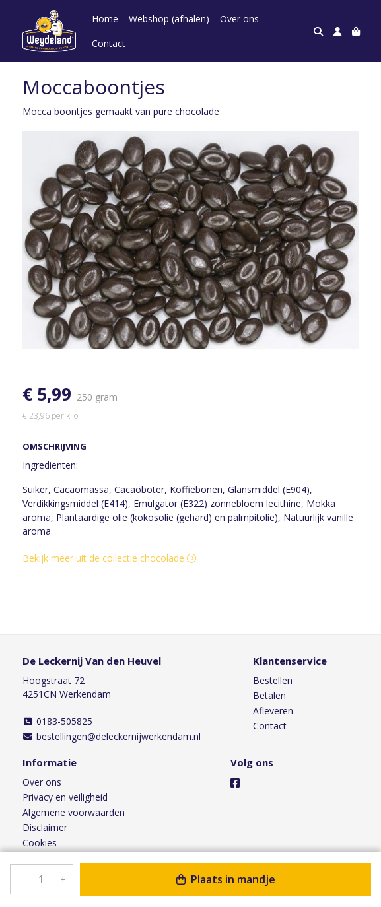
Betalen (269, 695)
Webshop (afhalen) (169, 19)
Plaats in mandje (225, 879)
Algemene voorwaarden (73, 812)
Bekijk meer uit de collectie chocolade (109, 558)
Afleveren (273, 710)
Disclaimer (44, 827)
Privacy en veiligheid (65, 797)
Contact (108, 43)
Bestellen (273, 680)
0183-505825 (57, 721)
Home (105, 19)
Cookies (39, 842)
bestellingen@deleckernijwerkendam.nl (111, 736)
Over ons (239, 19)
